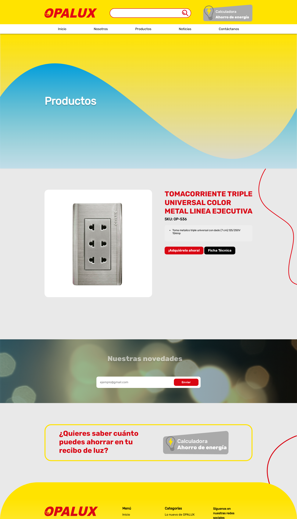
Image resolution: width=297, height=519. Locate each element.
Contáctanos (229, 29)
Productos (143, 29)
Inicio (62, 29)
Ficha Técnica (220, 250)
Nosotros (101, 29)
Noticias (185, 29)
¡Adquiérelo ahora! (184, 250)
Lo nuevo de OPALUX (180, 514)
